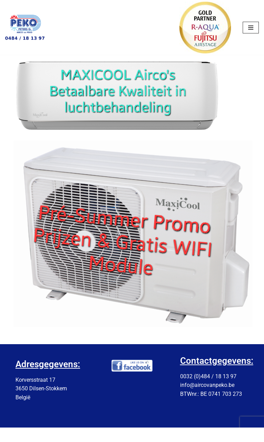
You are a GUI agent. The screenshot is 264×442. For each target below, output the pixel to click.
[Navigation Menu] (251, 27)
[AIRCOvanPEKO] (25, 27)
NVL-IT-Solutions (148, 435)
